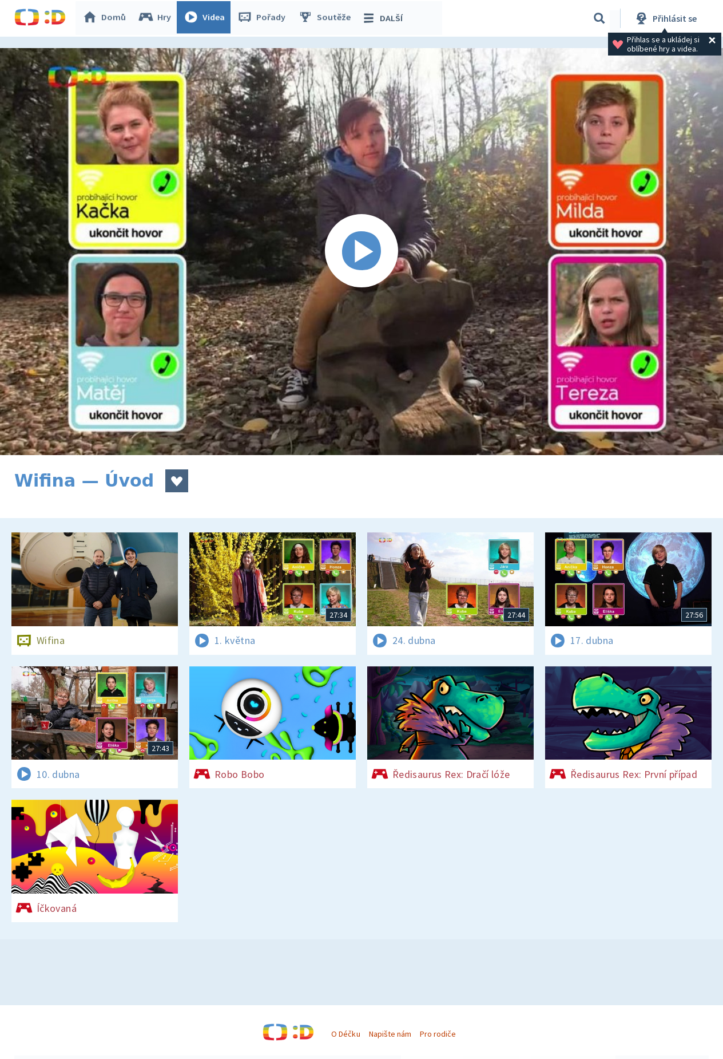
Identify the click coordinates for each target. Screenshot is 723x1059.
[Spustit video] (361, 251)
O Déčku (345, 1034)
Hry (157, 18)
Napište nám (390, 1034)
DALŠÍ (384, 18)
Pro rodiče (438, 1034)
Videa (206, 18)
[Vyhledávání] (599, 18)
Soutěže (326, 18)
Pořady (263, 18)
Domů (106, 18)
